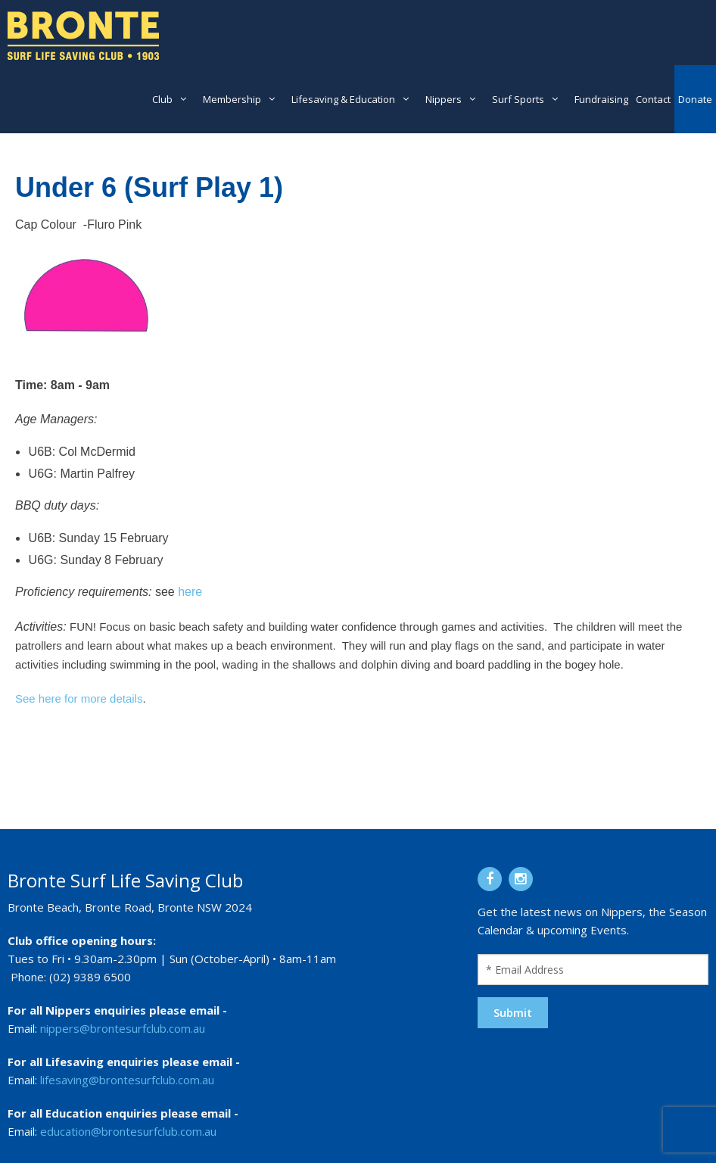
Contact (653, 99)
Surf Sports (518, 99)
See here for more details (78, 698)
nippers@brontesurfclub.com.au (122, 1028)
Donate (695, 99)
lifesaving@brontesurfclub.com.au (127, 1079)
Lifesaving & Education (343, 99)
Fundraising (601, 99)
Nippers (443, 99)
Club (162, 99)
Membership (232, 99)
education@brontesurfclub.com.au (128, 1131)
